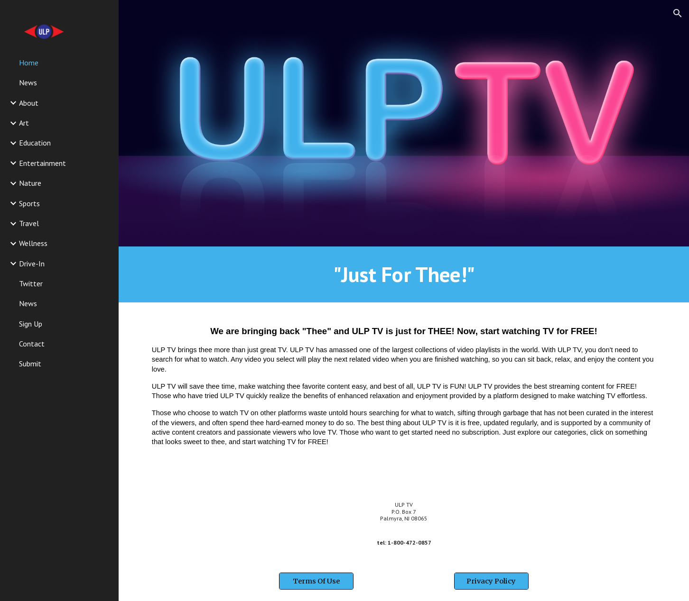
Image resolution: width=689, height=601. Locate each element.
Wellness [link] (33, 243)
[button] (677, 13)
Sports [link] (29, 203)
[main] (404, 274)
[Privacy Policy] (491, 581)
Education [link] (35, 142)
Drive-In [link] (32, 263)
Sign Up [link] (30, 323)
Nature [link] (30, 183)
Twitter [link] (31, 283)
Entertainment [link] (42, 163)
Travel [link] (29, 223)
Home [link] (28, 62)
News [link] (28, 82)
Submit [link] (30, 363)
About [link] (28, 103)
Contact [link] (32, 343)
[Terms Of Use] (316, 581)
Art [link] (24, 122)
